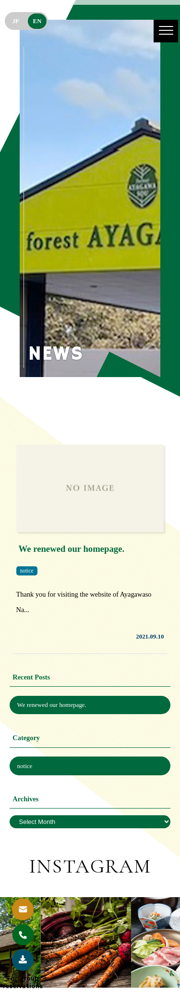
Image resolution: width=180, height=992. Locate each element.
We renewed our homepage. (51, 704)
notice (25, 766)
